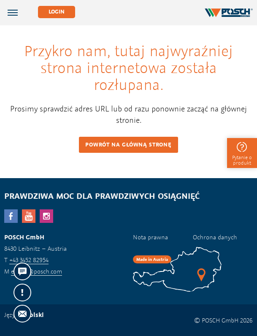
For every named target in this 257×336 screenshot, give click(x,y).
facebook (11, 216)
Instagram (46, 216)
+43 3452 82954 (29, 260)
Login (57, 11)
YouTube (28, 216)
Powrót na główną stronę (128, 144)
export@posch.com (36, 271)
